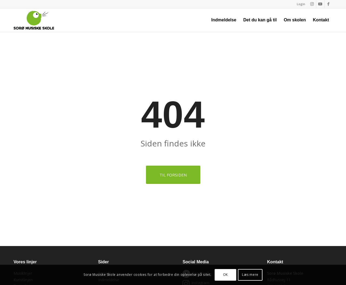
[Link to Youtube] (320, 4)
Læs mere (250, 274)
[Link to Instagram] (312, 4)
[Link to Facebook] (328, 4)
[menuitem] (299, 4)
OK (225, 274)
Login (301, 4)
